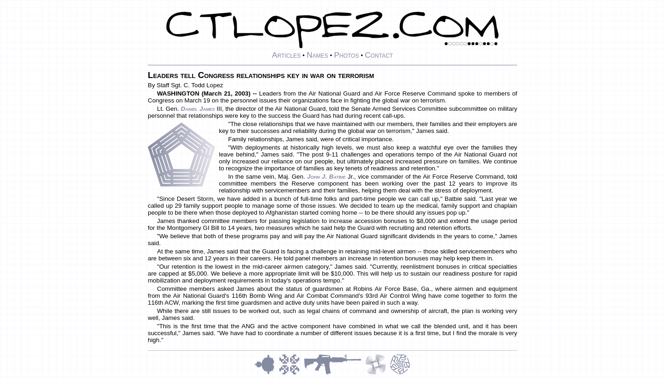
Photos (346, 55)
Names (317, 55)
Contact (379, 55)
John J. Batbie (326, 176)
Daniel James (198, 108)
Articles (286, 55)
